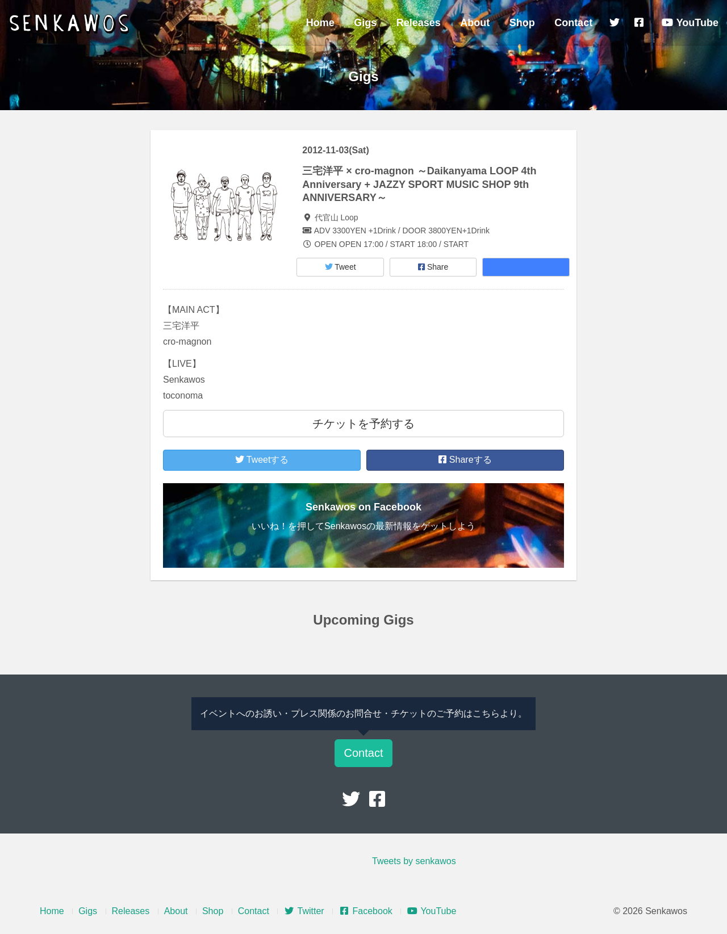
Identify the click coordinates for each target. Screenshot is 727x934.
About (475, 22)
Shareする (464, 459)
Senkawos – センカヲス (71, 23)
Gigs (365, 22)
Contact (573, 22)
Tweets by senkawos (414, 861)
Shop (522, 22)
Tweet (340, 266)
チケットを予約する (363, 423)
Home (320, 22)
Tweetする (262, 459)
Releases (418, 22)
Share (433, 266)
